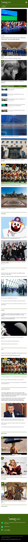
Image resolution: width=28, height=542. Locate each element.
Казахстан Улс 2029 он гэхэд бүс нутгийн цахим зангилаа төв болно (16, 89)
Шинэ (8, 86)
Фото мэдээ (3, 478)
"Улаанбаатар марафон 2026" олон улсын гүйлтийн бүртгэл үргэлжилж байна (14, 376)
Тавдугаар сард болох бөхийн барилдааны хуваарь (16, 110)
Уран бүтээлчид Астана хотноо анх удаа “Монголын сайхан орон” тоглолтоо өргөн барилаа (16, 105)
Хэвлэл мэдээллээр (5, 389)
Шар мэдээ (3, 213)
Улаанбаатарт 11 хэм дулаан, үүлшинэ (8, 208)
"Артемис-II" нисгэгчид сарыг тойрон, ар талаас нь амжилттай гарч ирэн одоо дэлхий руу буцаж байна (13, 314)
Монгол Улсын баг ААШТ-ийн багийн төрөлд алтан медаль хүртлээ (12, 379)
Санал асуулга (4, 506)
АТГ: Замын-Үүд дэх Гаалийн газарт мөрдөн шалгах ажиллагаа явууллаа (16, 99)
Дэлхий (2, 310)
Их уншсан (20, 86)
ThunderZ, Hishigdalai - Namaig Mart (7, 455)
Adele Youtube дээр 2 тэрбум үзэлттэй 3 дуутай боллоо (11, 475)
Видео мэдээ (4, 433)
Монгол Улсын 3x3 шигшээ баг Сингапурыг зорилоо (11, 58)
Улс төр (2, 269)
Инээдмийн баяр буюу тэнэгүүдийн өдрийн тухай (10, 238)
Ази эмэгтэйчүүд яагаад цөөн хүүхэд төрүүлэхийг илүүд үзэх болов (12, 426)
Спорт (3, 56)
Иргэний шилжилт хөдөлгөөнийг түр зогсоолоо (16, 94)
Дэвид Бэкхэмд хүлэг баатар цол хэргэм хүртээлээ (9, 343)
